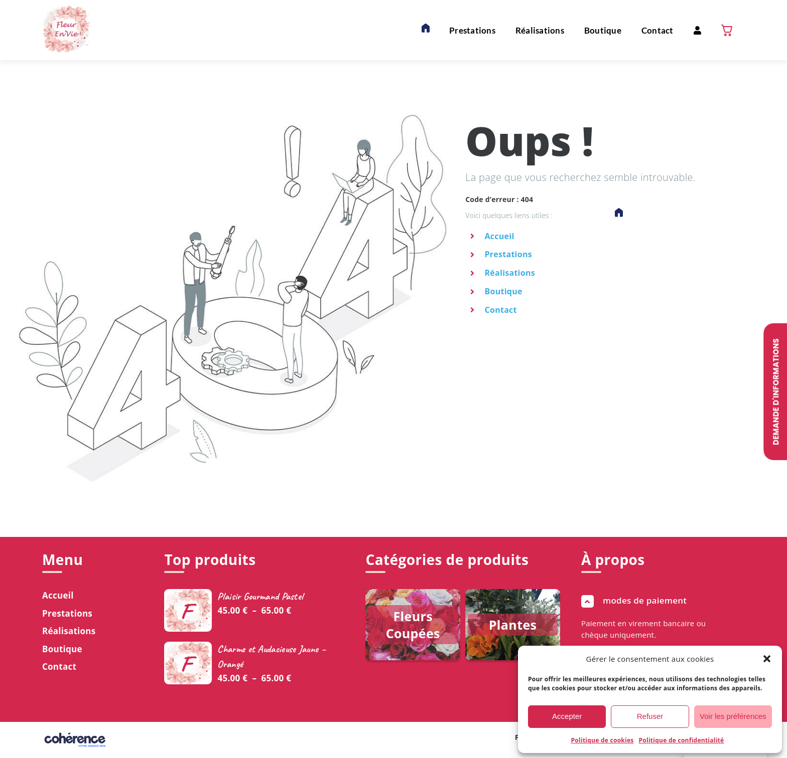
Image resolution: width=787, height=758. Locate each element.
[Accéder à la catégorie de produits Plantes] (512, 624)
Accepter (567, 716)
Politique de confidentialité (681, 740)
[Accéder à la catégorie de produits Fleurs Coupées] (412, 624)
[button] (767, 659)
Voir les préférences (733, 716)
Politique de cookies (602, 740)
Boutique (503, 291)
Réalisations (510, 272)
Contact (501, 309)
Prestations (508, 254)
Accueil (499, 236)
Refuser (650, 716)
